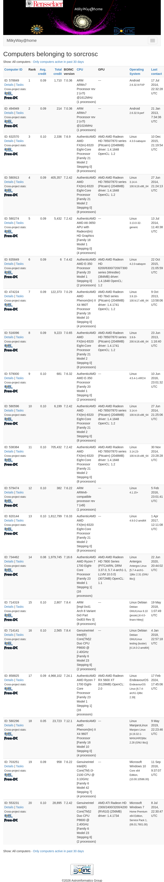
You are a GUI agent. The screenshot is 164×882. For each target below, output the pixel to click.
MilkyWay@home (22, 40)
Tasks (20, 84)
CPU (80, 69)
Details (9, 84)
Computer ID (13, 69)
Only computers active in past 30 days (58, 61)
